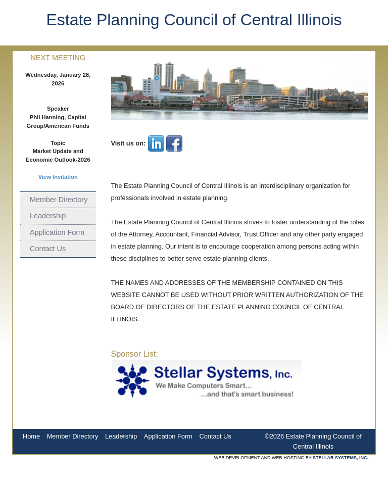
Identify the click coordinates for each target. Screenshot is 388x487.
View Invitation (58, 177)
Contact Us (48, 249)
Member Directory (58, 200)
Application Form (57, 232)
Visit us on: (128, 143)
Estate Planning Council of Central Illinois (194, 20)
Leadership (48, 216)
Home (31, 436)
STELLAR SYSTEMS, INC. (340, 457)
